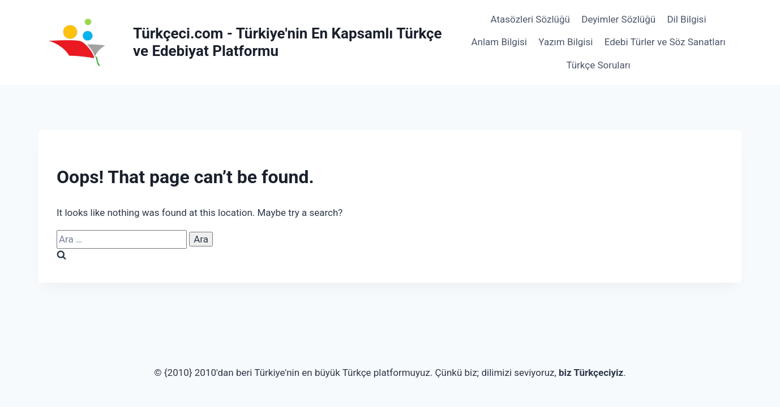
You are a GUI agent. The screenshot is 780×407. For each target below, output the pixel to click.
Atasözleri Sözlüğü (530, 19)
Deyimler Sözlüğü (618, 19)
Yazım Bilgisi (565, 41)
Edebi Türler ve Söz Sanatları (665, 41)
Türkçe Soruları (598, 65)
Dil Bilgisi (686, 19)
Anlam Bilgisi (499, 41)
